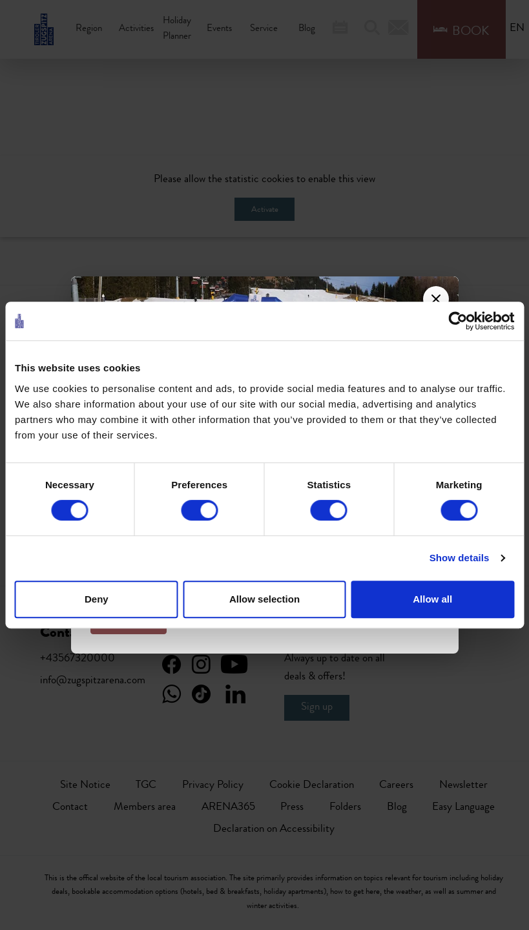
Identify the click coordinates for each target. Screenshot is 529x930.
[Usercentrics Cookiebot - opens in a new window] (457, 321)
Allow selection (264, 599)
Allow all (432, 599)
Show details (460, 557)
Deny (97, 599)
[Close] (436, 299)
